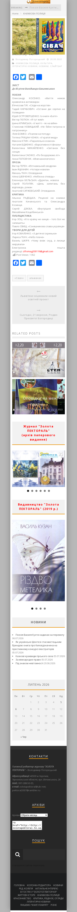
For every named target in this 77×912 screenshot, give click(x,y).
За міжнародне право (28, 659)
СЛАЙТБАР (56, 66)
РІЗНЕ (54, 906)
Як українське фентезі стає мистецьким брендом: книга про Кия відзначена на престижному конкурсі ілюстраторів (36, 645)
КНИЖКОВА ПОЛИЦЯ (34, 13)
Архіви (16, 815)
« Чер (24, 736)
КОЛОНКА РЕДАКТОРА (39, 886)
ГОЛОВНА (19, 886)
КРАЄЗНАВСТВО (22, 900)
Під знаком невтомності (29, 663)
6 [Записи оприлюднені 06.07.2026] (16, 709)
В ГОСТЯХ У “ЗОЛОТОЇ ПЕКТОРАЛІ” (38, 893)
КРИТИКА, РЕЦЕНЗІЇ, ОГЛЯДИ (48, 900)
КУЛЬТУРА (46, 63)
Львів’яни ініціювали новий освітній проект (38, 297)
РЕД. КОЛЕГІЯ (26, 890)
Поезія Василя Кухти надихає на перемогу (40, 634)
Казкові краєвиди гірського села (34, 656)
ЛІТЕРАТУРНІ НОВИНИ (24, 66)
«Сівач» (19, 278)
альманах (35, 278)
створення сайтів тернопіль (28, 867)
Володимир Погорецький (30, 59)
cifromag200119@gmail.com (38, 251)
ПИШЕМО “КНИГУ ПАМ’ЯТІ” (34, 906)
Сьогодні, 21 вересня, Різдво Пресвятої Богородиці (39, 316)
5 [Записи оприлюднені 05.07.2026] (61, 702)
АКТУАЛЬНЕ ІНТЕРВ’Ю (46, 890)
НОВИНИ (44, 66)
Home (15, 13)
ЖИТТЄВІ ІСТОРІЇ (26, 896)
